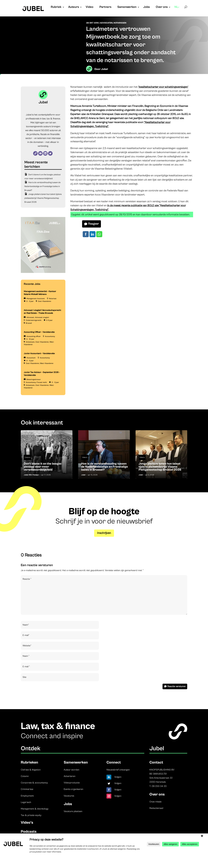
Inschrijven (104, 533)
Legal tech (26, 802)
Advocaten (106, 23)
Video (89, 7)
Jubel (104, 69)
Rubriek (56, 7)
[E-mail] (40, 153)
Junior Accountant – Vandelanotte (39, 353)
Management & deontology (34, 808)
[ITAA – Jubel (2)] (43, 272)
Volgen (117, 777)
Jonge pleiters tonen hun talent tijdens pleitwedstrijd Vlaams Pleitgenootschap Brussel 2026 (43, 198)
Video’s (27, 822)
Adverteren (69, 776)
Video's (84, 457)
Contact (156, 762)
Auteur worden (71, 769)
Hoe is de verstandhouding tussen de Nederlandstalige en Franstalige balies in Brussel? (42, 186)
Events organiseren (73, 789)
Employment (27, 795)
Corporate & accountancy (34, 782)
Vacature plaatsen (73, 811)
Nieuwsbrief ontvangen (118, 769)
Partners (105, 7)
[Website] (35, 153)
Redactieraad (156, 808)
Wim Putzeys (34, 475)
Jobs (146, 7)
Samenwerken (126, 7)
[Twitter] (50, 153)
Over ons (162, 7)
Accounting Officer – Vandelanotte (39, 332)
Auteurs (73, 7)
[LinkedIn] (45, 153)
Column (27, 457)
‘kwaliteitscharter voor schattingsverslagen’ (163, 86)
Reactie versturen (176, 686)
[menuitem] (177, 10)
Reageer (93, 224)
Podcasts (28, 831)
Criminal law (27, 789)
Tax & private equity (31, 815)
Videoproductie (72, 782)
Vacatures (69, 795)
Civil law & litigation (31, 769)
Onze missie (155, 801)
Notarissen (120, 23)
